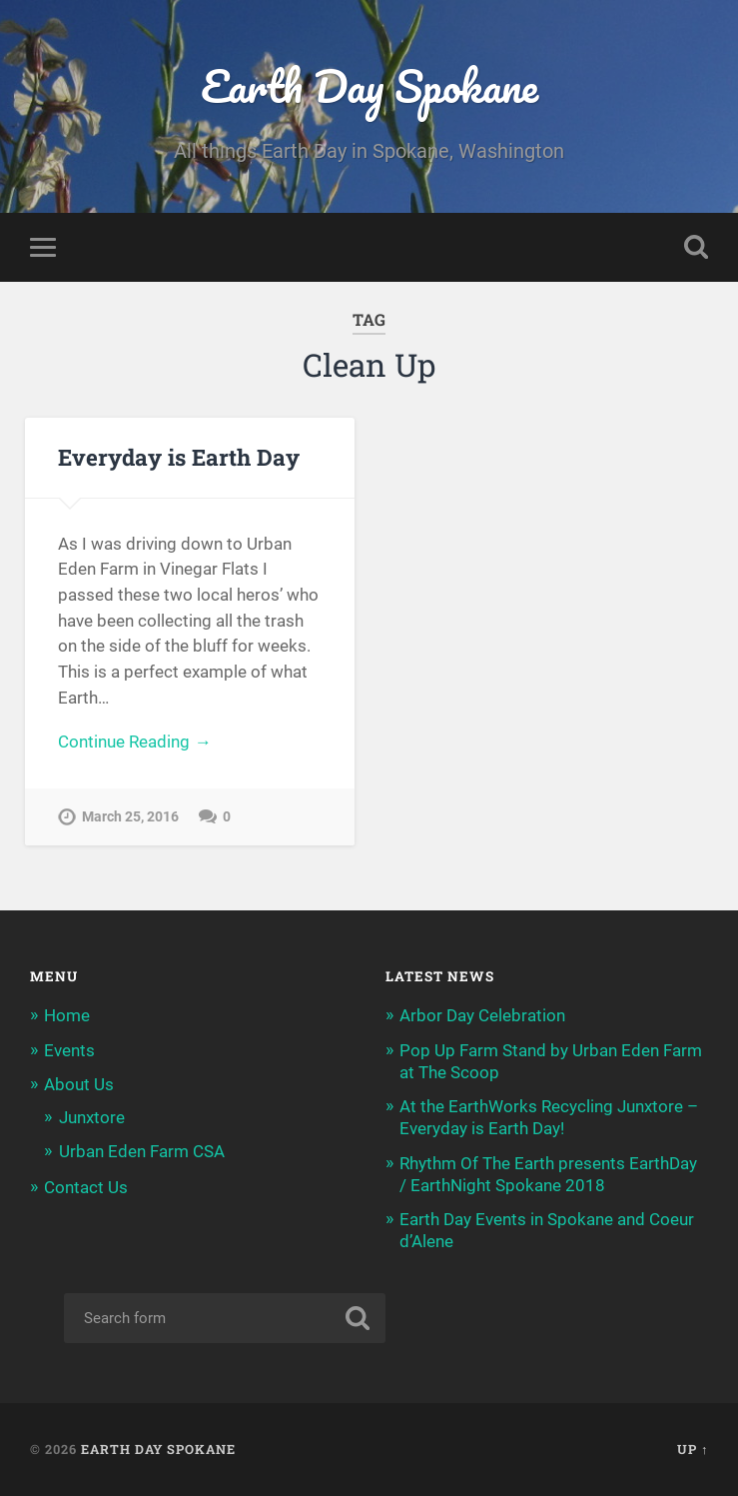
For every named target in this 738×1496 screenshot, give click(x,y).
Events (69, 1050)
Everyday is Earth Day (179, 457)
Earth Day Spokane (369, 85)
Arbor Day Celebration (482, 1015)
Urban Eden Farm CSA (142, 1151)
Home (67, 1015)
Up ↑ (692, 1449)
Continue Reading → (134, 741)
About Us (79, 1084)
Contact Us (86, 1187)
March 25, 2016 (130, 816)
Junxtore (92, 1117)
